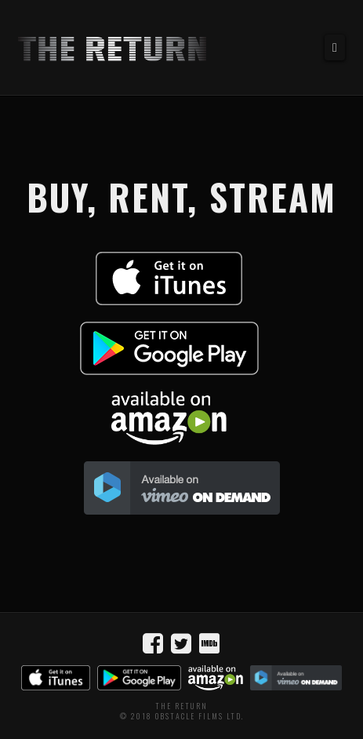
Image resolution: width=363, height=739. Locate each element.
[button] (335, 47)
